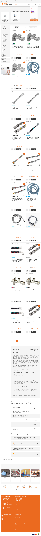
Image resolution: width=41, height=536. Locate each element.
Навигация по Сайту (19, 510)
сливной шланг (5, 36)
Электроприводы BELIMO (7, 504)
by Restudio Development (13, 533)
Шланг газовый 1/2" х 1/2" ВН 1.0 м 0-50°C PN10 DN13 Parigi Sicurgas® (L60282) (33, 321)
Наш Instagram (5, 519)
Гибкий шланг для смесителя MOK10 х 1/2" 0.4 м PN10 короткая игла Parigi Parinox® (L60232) (33, 169)
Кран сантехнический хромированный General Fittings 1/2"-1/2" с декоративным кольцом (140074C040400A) (18, 290)
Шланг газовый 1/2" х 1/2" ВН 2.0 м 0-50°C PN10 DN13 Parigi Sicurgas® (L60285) (33, 260)
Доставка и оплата (11, 0)
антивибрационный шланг (5, 30)
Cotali (3, 46)
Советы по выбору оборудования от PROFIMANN (19, 499)
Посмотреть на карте (19, 529)
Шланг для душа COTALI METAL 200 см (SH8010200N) (18, 229)
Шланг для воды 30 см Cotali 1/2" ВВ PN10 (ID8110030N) (33, 108)
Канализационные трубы (7, 500)
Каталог (16, 4)
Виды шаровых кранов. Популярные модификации (35, 479)
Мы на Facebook (5, 515)
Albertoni (4, 45)
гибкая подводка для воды (5, 32)
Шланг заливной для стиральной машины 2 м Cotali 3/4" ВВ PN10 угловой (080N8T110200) (17, 321)
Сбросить (3, 61)
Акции (17, 504)
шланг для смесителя (4, 41)
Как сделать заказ (4, 0)
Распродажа (3, 1)
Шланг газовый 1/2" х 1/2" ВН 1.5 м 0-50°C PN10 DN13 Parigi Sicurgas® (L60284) (18, 138)
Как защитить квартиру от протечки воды (6, 479)
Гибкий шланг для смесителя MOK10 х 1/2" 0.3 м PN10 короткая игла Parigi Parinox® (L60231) (18, 199)
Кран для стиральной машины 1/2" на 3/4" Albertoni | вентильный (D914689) (33, 47)
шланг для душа (5, 39)
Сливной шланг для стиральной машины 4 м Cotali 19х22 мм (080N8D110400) (32, 77)
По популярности (33, 27)
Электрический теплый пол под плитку (16, 479)
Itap (3, 51)
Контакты (8, 1)
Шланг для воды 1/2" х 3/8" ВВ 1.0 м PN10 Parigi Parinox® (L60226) (18, 168)
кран (3, 35)
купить (19, 88)
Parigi (3, 49)
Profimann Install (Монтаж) (30, 0)
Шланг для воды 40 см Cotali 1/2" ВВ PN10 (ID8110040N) (18, 108)
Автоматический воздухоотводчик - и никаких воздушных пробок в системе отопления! (25, 479)
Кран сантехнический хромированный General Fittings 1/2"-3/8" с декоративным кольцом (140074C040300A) (33, 290)
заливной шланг (5, 34)
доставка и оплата (17, 379)
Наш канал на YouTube (7, 517)
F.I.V (3, 50)
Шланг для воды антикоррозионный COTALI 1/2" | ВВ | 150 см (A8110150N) (33, 138)
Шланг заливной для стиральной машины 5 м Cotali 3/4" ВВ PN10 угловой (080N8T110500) (17, 260)
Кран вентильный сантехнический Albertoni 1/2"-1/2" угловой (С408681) (18, 47)
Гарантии (17, 0)
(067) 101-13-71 (31, 4)
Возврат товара (22, 0)
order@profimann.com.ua (19, 519)
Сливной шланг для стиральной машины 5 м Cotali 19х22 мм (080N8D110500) (32, 199)
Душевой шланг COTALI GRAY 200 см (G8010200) (33, 229)
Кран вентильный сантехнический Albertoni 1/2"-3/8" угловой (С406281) (18, 77)
